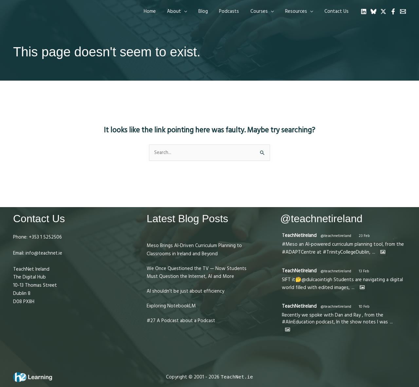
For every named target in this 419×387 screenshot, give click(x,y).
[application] (192, 11)
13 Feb (364, 271)
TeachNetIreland (299, 235)
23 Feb (364, 236)
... (373, 252)
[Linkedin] (364, 11)
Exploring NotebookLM (171, 305)
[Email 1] (403, 11)
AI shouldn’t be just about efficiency (186, 291)
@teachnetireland (336, 236)
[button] (185, 11)
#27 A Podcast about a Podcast (181, 320)
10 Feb (364, 306)
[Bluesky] (373, 11)
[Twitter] (383, 11)
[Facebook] (393, 11)
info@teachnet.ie (43, 253)
